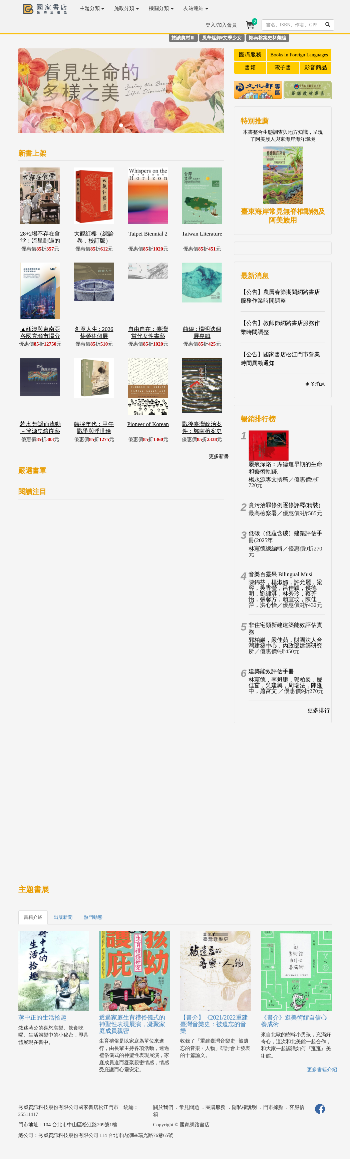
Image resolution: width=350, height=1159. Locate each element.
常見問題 (189, 1107)
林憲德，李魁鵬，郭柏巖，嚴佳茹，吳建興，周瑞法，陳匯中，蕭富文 (285, 685)
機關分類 (161, 8)
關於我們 (163, 1107)
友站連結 (196, 8)
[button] (33, 93)
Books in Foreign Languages (299, 54)
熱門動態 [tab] (93, 917)
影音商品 (315, 67)
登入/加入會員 (221, 25)
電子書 (282, 67)
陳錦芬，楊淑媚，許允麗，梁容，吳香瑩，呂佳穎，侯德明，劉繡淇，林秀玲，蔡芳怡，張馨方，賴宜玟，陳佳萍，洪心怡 (285, 593)
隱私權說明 (244, 1107)
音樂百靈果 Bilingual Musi (281, 574)
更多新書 (219, 456)
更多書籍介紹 (322, 1069)
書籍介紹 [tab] (33, 917)
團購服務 (250, 54)
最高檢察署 (263, 513)
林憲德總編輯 (266, 548)
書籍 (250, 67)
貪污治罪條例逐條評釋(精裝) (284, 505)
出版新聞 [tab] (63, 917)
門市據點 (273, 1107)
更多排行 (318, 710)
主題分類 (92, 8)
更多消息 (315, 384)
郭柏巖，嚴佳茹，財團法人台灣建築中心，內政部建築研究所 (285, 646)
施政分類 (126, 8)
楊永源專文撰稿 (268, 479)
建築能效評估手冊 (271, 671)
